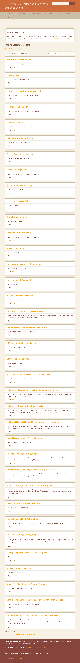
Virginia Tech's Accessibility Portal (61, 38)
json (24, 634)
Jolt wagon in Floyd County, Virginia (23, 454)
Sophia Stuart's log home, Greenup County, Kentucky (31, 470)
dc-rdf (13, 634)
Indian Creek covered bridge (19, 185)
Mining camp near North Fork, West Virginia (27, 553)
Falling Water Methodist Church (21, 138)
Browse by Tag (19, 49)
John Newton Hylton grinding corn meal (25, 264)
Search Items (28, 49)
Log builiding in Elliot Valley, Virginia (23, 519)
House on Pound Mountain (19, 233)
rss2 (34, 634)
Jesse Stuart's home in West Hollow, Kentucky (27, 438)
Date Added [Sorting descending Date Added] (67, 53)
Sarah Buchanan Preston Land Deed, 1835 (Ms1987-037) (32, 616)
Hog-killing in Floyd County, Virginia (23, 535)
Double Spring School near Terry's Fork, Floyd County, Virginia (35, 600)
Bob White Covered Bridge (19, 60)
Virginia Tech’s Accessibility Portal (36, 647)
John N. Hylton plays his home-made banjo (26, 311)
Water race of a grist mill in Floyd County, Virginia (29, 485)
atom (6, 634)
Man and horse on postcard (19, 568)
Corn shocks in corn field (18, 201)
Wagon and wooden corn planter (21, 296)
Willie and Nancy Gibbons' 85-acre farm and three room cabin (34, 422)
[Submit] (73, 3)
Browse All (9, 49)
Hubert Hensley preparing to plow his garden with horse (32, 390)
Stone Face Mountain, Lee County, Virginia (26, 584)
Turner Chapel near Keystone (20, 154)
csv (10, 634)
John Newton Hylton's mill (19, 280)
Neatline (58, 13)
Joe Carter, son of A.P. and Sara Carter (24, 503)
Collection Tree (48, 13)
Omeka (19, 658)
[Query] (63, 3)
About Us (9, 17)
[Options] (70, 3)
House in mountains (16, 248)
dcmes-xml (19, 634)
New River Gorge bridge (17, 170)
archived (13, 67)
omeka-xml (28, 634)
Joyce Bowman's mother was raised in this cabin (28, 327)
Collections (67, 13)
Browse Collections (23, 13)
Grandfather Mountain (17, 217)
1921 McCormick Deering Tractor (22, 343)
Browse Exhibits (36, 13)
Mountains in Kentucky (17, 107)
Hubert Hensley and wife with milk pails (25, 406)
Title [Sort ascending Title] (55, 53)
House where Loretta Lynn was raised (24, 91)
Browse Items (11, 13)
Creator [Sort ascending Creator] (60, 53)
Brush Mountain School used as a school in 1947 (28, 374)
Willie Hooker (13, 75)
